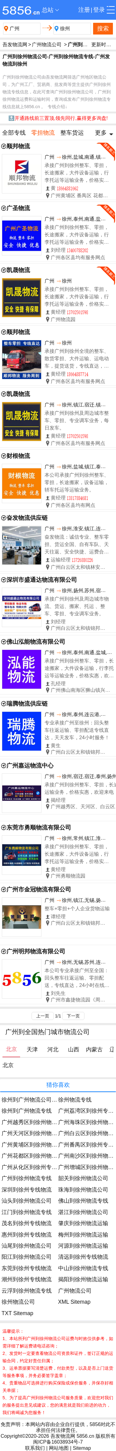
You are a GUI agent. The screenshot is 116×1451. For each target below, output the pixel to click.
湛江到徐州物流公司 (83, 1212)
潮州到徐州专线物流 (27, 1279)
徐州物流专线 (75, 1100)
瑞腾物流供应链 (27, 703)
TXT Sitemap (17, 1313)
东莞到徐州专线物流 (27, 1268)
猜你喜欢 (58, 1085)
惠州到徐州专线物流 (27, 1235)
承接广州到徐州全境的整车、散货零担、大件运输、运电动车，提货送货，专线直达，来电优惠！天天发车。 (77, 359)
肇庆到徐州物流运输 (83, 1223)
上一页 (42, 1015)
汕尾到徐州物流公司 (27, 1246)
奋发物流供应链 (27, 518)
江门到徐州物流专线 (27, 1212)
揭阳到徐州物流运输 (83, 1279)
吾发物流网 (14, 44)
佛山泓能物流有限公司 (35, 641)
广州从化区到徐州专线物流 (35, 1167)
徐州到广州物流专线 (27, 1111)
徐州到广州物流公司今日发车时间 (43, 1100)
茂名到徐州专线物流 (27, 1223)
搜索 (103, 28)
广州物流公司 (47, 44)
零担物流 (43, 132)
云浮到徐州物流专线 (27, 1291)
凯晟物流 (18, 270)
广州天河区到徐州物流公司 (35, 1133)
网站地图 (59, 1448)
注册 (84, 9)
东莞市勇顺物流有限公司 (38, 827)
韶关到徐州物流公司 (83, 1178)
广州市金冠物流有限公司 (38, 889)
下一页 (73, 1015)
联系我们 (35, 1448)
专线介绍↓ (57, 106)
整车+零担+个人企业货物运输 (77, 908)
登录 (99, 9)
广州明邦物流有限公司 (35, 951)
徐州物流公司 (18, 1302)
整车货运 (72, 132)
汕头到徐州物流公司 (27, 1201)
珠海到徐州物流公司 (83, 1190)
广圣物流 (18, 208)
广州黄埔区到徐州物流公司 (35, 1145)
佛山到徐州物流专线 (83, 1201)
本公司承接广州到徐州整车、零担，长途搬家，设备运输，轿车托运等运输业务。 (77, 482)
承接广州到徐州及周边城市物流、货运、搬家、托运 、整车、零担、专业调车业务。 (77, 606)
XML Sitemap (74, 1302)
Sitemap (82, 1448)
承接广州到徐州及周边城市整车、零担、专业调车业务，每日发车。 (77, 420)
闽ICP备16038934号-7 (58, 1442)
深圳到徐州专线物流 (27, 1190)
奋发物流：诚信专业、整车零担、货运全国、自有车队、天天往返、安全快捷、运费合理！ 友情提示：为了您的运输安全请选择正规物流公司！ (77, 545)
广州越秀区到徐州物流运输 (35, 1122)
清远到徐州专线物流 (83, 1257)
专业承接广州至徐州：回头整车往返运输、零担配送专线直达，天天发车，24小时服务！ (77, 730)
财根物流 (18, 456)
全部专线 (14, 132)
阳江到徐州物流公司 (27, 1257)
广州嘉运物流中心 (30, 765)
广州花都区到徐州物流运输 (35, 1156)
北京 (8, 1065)
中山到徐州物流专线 (83, 1268)
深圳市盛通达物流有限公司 (41, 580)
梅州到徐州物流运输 (83, 1235)
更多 (101, 132)
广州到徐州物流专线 (27, 1178)
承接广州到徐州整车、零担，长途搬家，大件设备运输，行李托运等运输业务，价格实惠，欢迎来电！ (77, 173)
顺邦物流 (18, 146)
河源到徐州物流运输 (83, 1246)
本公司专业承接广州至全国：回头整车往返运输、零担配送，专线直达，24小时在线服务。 (77, 978)
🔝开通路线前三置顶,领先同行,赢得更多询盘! (58, 118)
